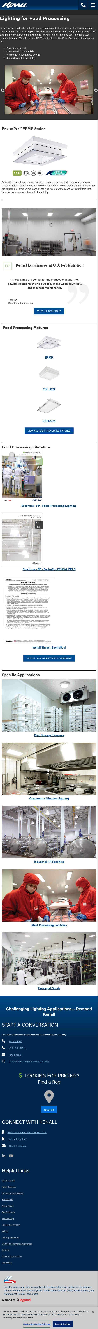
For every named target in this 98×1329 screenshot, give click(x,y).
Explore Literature (16, 1139)
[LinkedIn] (5, 1156)
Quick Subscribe (18, 1145)
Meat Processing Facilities (49, 925)
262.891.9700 (15, 1041)
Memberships (8, 1218)
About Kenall (7, 1205)
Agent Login (7, 1180)
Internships (7, 1262)
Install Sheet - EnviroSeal (49, 647)
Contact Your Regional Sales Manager (29, 1061)
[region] (49, 1318)
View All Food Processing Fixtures (49, 430)
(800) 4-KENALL (17, 1048)
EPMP (49, 357)
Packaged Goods (49, 988)
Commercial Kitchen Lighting (49, 798)
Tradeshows (7, 1199)
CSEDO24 (49, 421)
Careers (5, 1249)
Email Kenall (15, 1054)
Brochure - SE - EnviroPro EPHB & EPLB (49, 569)
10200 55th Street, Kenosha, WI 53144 (27, 1132)
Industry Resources (10, 1237)
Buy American (8, 1212)
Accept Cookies (63, 1323)
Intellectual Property (11, 1224)
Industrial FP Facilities (49, 861)
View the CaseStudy (49, 311)
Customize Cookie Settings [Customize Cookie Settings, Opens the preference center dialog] (36, 1323)
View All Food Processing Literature (49, 658)
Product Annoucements (12, 1193)
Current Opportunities (12, 1256)
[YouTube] (12, 1156)
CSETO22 (49, 389)
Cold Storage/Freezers (49, 735)
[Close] (92, 1311)
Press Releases (9, 1186)
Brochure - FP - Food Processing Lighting (49, 506)
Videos (5, 1231)
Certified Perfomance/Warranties (17, 1243)
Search (49, 1109)
